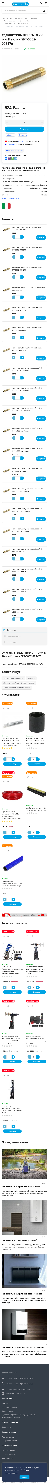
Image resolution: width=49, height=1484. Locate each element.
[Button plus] (13, 759)
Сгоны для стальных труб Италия (16, 23)
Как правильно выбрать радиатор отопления (22, 1294)
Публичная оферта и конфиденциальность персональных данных (19, 1416)
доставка (21, 141)
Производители (8, 1437)
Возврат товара (8, 1411)
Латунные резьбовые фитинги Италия (18, 21)
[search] (43, 10)
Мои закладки (7, 1458)
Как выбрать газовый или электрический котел (23, 1347)
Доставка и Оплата (9, 1407)
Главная (5, 18)
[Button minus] (4, 759)
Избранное (10, 135)
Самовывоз (12, 145)
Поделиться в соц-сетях (15, 155)
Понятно (24, 1477)
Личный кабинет (8, 1450)
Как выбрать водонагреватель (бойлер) (19, 1240)
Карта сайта (6, 1427)
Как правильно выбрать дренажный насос (21, 1187)
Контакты (5, 1403)
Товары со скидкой (9, 1441)
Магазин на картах (14, 151)
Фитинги (34, 18)
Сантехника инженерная (19, 18)
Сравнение (23, 135)
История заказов (8, 1454)
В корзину (24, 129)
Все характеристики (10, 198)
